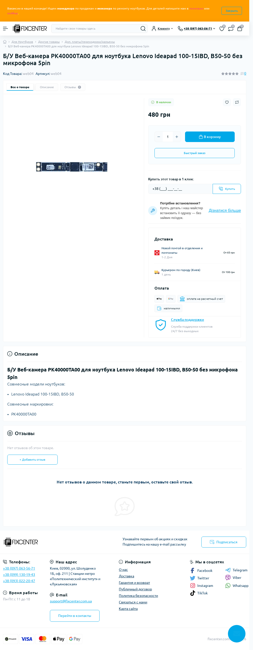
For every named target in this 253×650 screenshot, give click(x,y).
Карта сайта (128, 609)
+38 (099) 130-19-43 (19, 575)
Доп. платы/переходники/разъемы (90, 41)
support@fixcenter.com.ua (71, 601)
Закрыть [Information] (232, 10)
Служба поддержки (187, 320)
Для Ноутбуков (22, 41)
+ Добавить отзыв (32, 459)
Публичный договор (135, 589)
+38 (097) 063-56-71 (19, 568)
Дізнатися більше (225, 210)
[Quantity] (168, 137)
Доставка (126, 576)
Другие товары (49, 41)
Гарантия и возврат (134, 583)
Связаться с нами (133, 602)
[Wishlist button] (227, 102)
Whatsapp (236, 585)
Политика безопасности (138, 596)
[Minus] (159, 137)
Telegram (236, 570)
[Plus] (177, 137)
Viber (233, 577)
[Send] (227, 189)
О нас (123, 570)
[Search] (143, 28)
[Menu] (5, 28)
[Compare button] (237, 102)
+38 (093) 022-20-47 (19, 581)
